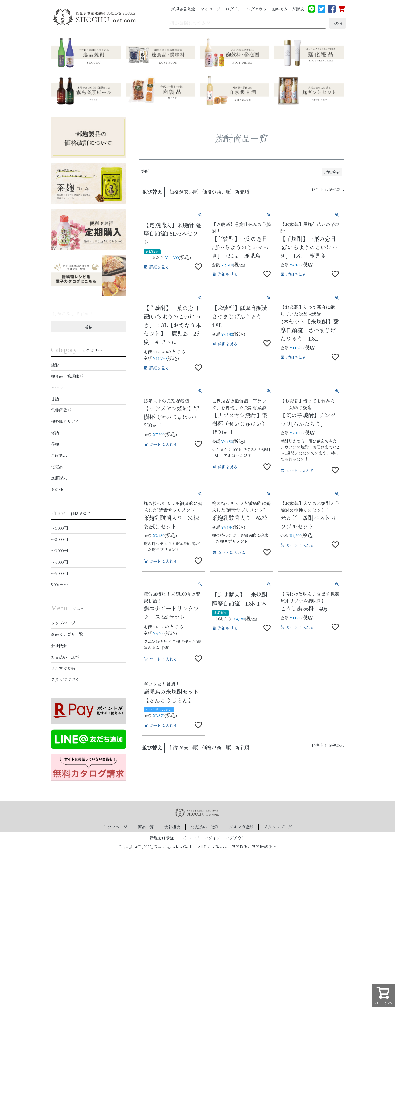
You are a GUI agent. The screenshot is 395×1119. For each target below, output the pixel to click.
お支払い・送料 (65, 657)
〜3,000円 (59, 550)
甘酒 (55, 399)
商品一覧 (146, 827)
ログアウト (257, 9)
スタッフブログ (65, 679)
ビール (57, 387)
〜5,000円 (59, 573)
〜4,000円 (59, 562)
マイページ (210, 9)
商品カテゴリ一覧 (67, 634)
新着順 (242, 191)
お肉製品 (59, 455)
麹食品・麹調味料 (67, 376)
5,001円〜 (59, 584)
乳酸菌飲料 (61, 410)
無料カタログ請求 (288, 9)
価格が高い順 (216, 191)
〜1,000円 (59, 528)
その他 (57, 489)
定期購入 (59, 478)
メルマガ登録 (63, 668)
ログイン (233, 9)
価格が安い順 (183, 191)
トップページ (63, 623)
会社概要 (59, 646)
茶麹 (55, 444)
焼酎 (55, 365)
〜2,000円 (59, 539)
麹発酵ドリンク (65, 421)
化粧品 (57, 467)
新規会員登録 (183, 9)
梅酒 (55, 433)
